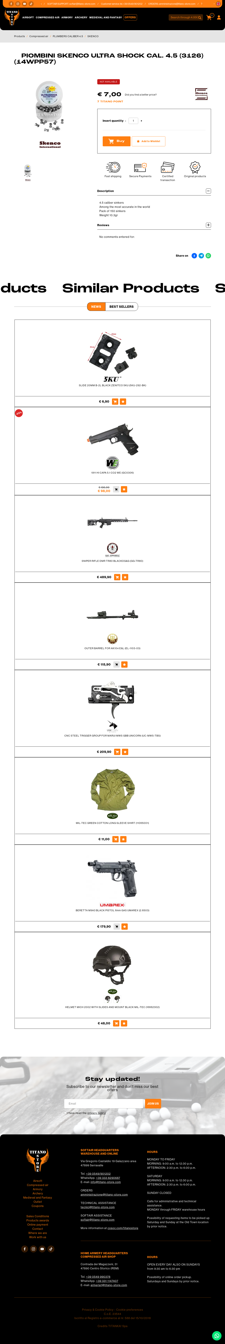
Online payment (37, 1224)
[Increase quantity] (141, 121)
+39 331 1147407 (107, 1281)
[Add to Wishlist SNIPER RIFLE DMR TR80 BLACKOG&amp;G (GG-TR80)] (125, 577)
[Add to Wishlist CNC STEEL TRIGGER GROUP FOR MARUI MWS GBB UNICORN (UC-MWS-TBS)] (125, 752)
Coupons (38, 1206)
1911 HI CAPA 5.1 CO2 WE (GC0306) (112, 472)
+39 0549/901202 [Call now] (135, 3)
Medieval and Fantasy (105, 17)
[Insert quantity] (133, 121)
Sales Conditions (37, 1216)
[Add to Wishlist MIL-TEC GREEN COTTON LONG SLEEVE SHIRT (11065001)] (123, 839)
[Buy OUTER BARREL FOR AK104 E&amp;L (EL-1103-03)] (116, 664)
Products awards (37, 1220)
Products (19, 36)
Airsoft (28, 17)
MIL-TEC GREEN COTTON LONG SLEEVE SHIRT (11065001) (112, 823)
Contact (37, 1228)
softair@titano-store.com (85, 3)
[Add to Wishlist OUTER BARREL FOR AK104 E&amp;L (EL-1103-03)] (124, 664)
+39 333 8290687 (108, 1178)
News (96, 307)
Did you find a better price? (141, 94)
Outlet (38, 1201)
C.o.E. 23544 (112, 1314)
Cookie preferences (129, 1309)
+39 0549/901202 (98, 1173)
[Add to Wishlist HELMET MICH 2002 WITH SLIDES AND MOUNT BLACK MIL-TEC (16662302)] (124, 1023)
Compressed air (47, 17)
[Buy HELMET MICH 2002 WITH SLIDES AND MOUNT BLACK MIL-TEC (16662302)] (116, 1023)
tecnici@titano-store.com (98, 1207)
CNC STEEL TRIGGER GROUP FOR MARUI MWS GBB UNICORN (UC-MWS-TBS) (112, 735)
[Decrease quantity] (125, 121)
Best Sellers (122, 307)
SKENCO (93, 36)
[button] (218, 4)
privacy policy (96, 1113)
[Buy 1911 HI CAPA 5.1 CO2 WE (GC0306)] (116, 489)
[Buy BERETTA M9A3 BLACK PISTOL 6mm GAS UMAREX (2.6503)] (117, 926)
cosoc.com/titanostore (123, 1228)
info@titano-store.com (106, 1182)
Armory (67, 17)
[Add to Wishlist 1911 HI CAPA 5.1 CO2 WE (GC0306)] (124, 489)
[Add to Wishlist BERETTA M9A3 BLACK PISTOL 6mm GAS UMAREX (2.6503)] (124, 926)
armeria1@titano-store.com (109, 1285)
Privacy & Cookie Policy (98, 1309)
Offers (130, 17)
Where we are (37, 1233)
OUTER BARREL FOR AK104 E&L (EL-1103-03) (112, 648)
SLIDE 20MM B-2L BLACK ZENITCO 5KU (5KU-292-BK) (112, 385)
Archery (81, 17)
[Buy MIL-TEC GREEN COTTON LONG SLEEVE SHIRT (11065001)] (115, 839)
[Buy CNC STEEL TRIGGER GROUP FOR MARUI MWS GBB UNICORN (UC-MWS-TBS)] (117, 752)
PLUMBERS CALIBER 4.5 (68, 36)
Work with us (37, 1237)
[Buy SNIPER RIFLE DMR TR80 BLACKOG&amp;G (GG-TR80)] (117, 577)
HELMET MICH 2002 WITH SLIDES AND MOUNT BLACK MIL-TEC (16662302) (112, 1007)
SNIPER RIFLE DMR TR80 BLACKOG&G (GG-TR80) (112, 561)
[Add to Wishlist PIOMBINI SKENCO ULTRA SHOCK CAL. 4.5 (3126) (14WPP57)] (148, 141)
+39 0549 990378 (98, 1276)
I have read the (86, 1113)
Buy (116, 141)
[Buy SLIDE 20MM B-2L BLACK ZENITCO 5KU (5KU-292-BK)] (115, 401)
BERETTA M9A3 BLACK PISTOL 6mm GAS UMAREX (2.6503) (112, 910)
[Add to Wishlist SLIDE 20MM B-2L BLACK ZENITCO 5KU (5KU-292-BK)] (123, 401)
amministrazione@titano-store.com (180, 3)
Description (154, 191)
